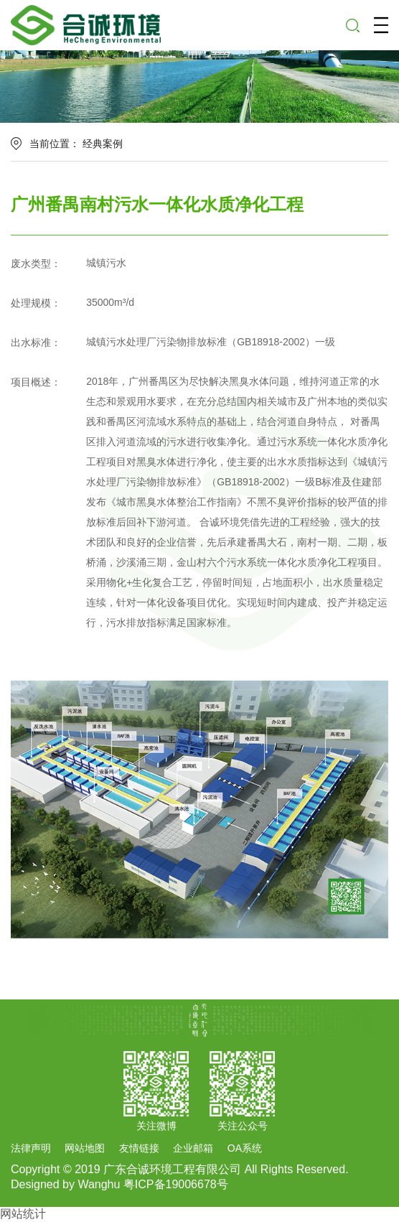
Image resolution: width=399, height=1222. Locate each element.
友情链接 (139, 1148)
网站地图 (85, 1148)
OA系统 (244, 1148)
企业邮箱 (193, 1148)
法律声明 (31, 1148)
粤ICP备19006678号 (175, 1184)
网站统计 (23, 1214)
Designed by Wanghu (65, 1184)
